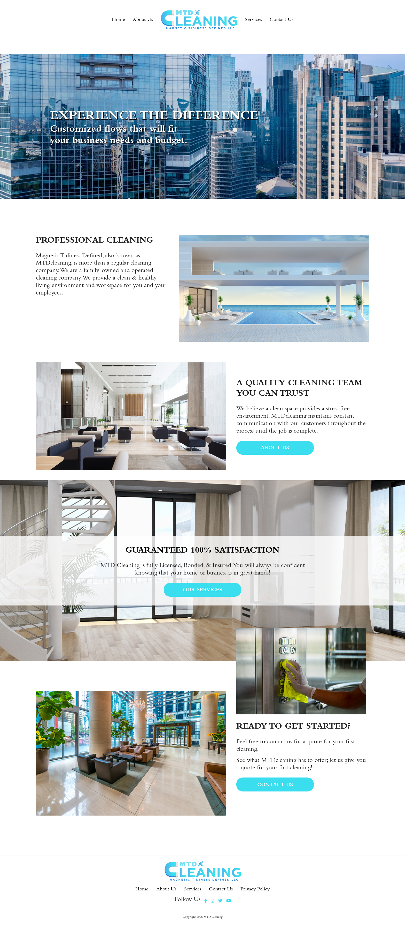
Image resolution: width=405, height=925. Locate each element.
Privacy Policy (255, 888)
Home (118, 19)
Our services (202, 590)
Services (253, 19)
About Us (143, 19)
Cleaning (217, 917)
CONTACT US (275, 784)
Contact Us (281, 19)
